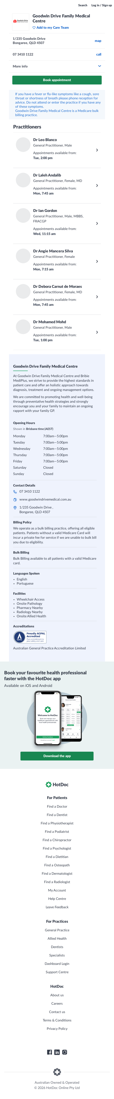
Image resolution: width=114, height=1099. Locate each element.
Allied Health (57, 938)
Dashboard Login (57, 963)
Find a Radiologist (57, 882)
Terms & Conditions (57, 1020)
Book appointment (57, 80)
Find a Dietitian (57, 857)
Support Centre (57, 972)
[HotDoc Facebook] (49, 1052)
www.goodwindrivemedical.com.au (45, 499)
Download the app (57, 756)
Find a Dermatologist (57, 873)
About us (57, 995)
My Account (57, 890)
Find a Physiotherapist (57, 823)
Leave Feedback (57, 907)
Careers (57, 1003)
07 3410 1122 (29, 491)
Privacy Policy (57, 1028)
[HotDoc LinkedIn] (57, 1052)
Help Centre (57, 898)
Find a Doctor (57, 806)
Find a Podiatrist (57, 831)
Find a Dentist (57, 815)
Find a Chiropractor (57, 840)
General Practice (57, 930)
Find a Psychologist (57, 848)
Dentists (57, 947)
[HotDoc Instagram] (64, 1052)
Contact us (57, 1012)
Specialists (57, 955)
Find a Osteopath (57, 865)
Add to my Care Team (50, 27)
